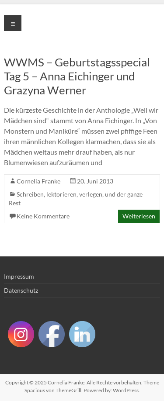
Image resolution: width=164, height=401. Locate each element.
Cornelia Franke (38, 181)
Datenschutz (21, 290)
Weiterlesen (138, 216)
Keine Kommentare (43, 216)
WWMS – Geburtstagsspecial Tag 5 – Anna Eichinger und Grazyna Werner (77, 76)
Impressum (19, 276)
